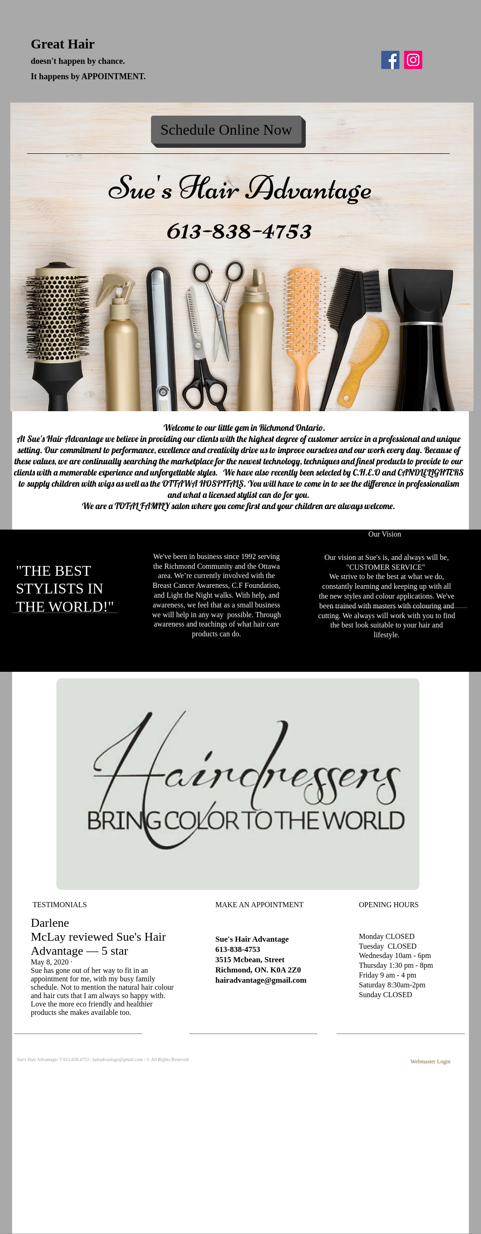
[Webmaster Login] (430, 1062)
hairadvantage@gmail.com (261, 980)
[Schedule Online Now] (226, 130)
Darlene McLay (50, 930)
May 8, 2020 (50, 962)
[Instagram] (413, 60)
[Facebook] (390, 60)
